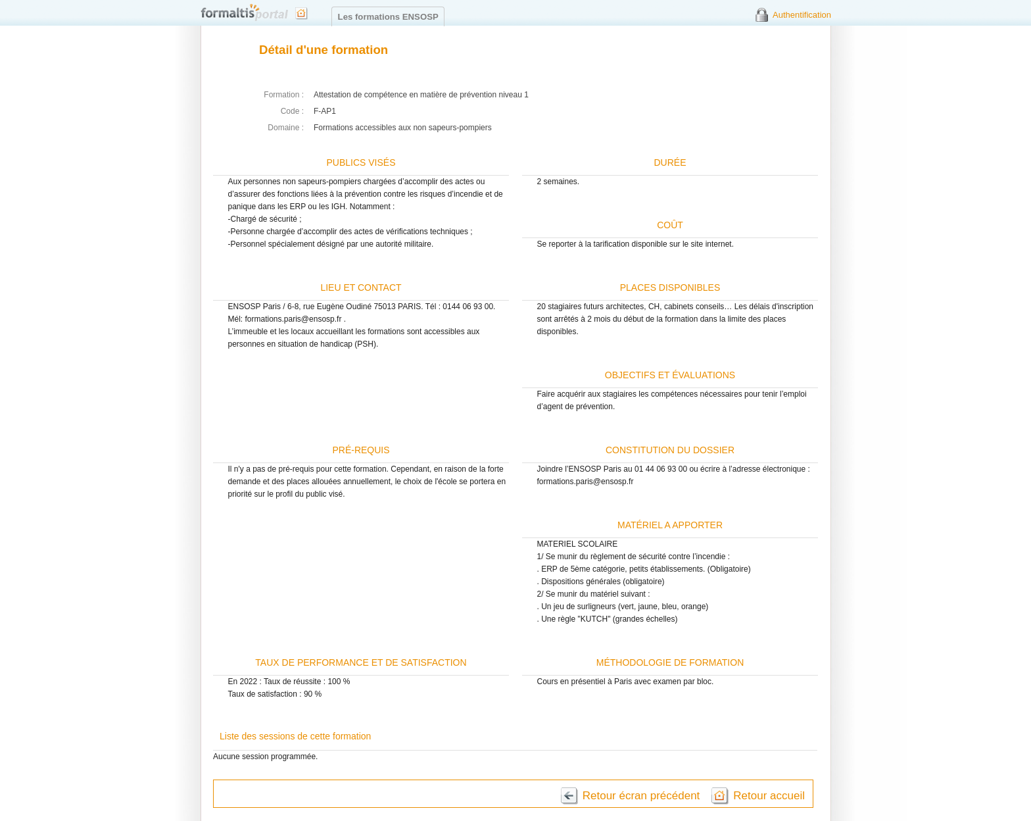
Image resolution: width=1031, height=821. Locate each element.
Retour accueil (769, 795)
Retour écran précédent (641, 795)
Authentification (802, 15)
